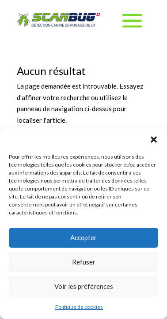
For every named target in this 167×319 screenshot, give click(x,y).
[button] (153, 139)
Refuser (83, 262)
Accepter (83, 237)
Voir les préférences (83, 286)
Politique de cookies (79, 306)
